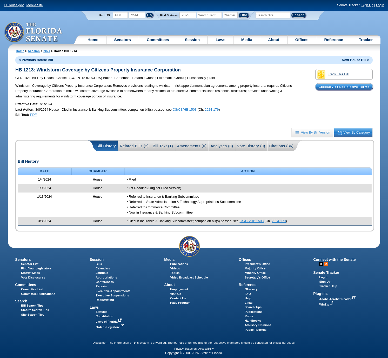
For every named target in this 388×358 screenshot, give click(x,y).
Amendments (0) (192, 146)
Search (21, 301)
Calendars (103, 268)
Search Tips (253, 307)
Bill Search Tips (32, 305)
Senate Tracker (326, 272)
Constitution (104, 316)
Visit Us (175, 293)
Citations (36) (281, 146)
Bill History (106, 146)
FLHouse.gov (14, 5)
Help (248, 298)
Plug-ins (320, 293)
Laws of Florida (109, 321)
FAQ (248, 293)
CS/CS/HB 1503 (185, 109)
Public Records (255, 329)
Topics (174, 272)
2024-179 (212, 109)
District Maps (30, 272)
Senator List (29, 264)
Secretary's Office (257, 277)
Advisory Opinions (258, 325)
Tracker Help (328, 286)
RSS (326, 264)
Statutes (101, 311)
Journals (102, 272)
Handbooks (253, 320)
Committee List (32, 289)
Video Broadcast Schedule (189, 277)
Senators (122, 39)
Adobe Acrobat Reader (338, 299)
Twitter (321, 264)
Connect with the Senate (334, 259)
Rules (249, 316)
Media (246, 39)
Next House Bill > (355, 60)
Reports (101, 286)
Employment (179, 289)
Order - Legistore (110, 327)
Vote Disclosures (33, 277)
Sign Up (367, 5)
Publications (179, 264)
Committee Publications (38, 293)
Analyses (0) (222, 146)
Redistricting (105, 299)
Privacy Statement (185, 348)
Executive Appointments (113, 291)
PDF (33, 115)
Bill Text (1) (163, 146)
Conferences (105, 281)
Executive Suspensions (112, 295)
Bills (99, 264)
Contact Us (178, 298)
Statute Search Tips (35, 309)
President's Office (257, 264)
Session (192, 39)
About (273, 39)
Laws (220, 39)
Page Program (180, 302)
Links (248, 302)
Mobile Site (34, 5)
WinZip (326, 304)
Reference (333, 39)
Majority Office (255, 268)
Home (93, 39)
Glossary (251, 289)
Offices (302, 39)
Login (380, 5)
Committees (158, 39)
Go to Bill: (105, 15)
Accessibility (206, 348)
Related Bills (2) (134, 146)
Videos (175, 268)
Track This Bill (333, 74)
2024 (46, 50)
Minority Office (255, 272)
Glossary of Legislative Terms (343, 86)
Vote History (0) (251, 146)
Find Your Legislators (36, 268)
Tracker (366, 39)
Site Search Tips (32, 314)
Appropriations (106, 277)
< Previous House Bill (36, 60)
